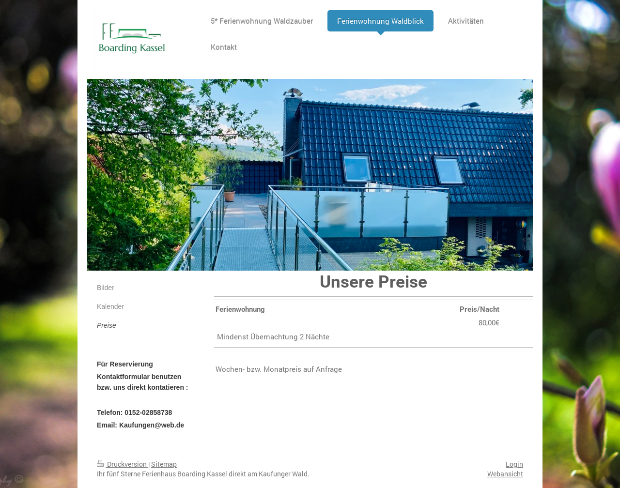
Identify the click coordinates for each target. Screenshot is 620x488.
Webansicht (505, 473)
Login (514, 464)
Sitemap (164, 464)
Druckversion (122, 464)
